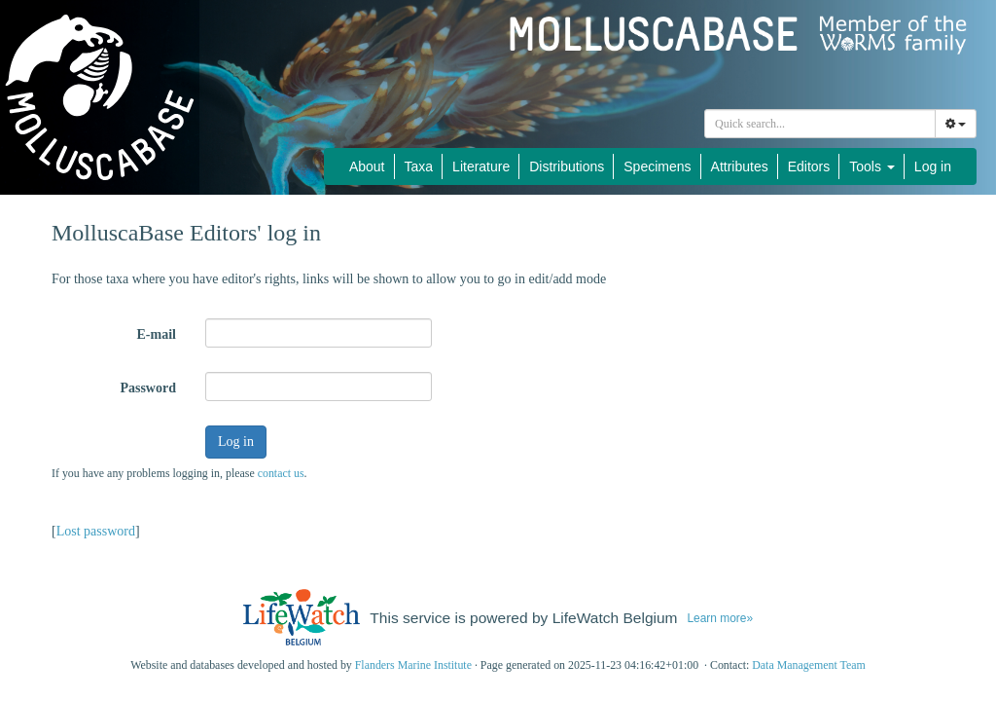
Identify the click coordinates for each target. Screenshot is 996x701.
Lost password (95, 531)
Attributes (739, 166)
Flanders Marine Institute (413, 665)
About (367, 166)
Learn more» (720, 618)
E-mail (156, 334)
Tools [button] (872, 166)
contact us (281, 473)
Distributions (566, 166)
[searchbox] (823, 123)
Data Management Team (809, 665)
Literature (481, 166)
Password (148, 388)
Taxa (419, 166)
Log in (932, 166)
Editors (809, 166)
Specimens (657, 166)
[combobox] (820, 123)
